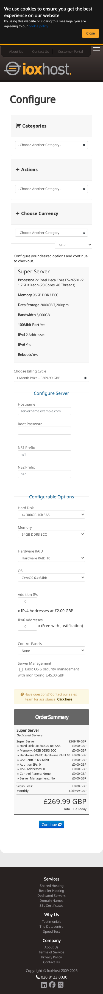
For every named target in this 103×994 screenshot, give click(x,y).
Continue (51, 824)
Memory (25, 527)
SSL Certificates (51, 905)
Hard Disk (26, 507)
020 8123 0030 (51, 977)
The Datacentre (51, 926)
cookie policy (38, 26)
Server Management (34, 663)
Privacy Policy (51, 957)
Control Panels (30, 643)
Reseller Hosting (51, 890)
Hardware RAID (30, 551)
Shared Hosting (51, 885)
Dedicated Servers (51, 895)
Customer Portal (70, 51)
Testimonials (51, 921)
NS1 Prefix (26, 447)
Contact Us (40, 51)
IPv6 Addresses (30, 619)
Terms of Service (51, 952)
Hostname (26, 404)
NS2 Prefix (26, 467)
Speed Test (51, 931)
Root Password (30, 423)
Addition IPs (28, 594)
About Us (16, 51)
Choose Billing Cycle (30, 371)
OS (20, 570)
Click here (64, 699)
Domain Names (51, 900)
